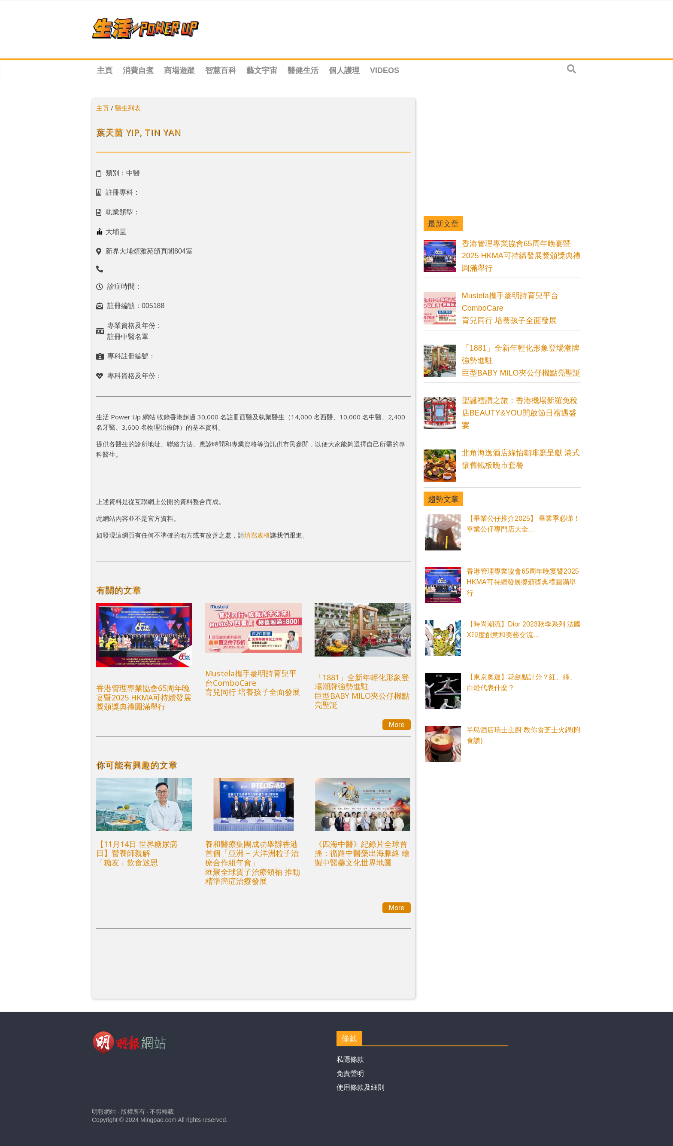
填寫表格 (257, 535)
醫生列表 (128, 108)
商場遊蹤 (179, 70)
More (396, 724)
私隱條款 (350, 1059)
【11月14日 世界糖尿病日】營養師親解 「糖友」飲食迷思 (136, 853)
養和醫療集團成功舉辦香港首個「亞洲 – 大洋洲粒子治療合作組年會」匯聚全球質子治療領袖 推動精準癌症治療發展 (252, 862)
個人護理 (344, 70)
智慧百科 (220, 70)
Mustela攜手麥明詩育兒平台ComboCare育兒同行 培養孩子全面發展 (252, 682)
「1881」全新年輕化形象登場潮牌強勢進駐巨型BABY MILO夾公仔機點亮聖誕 (362, 691)
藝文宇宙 (261, 70)
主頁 (104, 70)
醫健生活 (303, 70)
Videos (384, 70)
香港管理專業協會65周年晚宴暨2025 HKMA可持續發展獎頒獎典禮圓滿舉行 (143, 697)
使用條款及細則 (360, 1087)
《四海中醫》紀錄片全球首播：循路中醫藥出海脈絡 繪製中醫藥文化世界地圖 (362, 853)
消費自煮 (138, 70)
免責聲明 (350, 1073)
